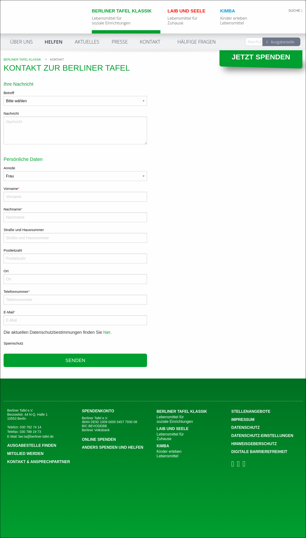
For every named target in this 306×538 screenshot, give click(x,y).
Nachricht (11, 113)
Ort (6, 271)
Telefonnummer (75, 291)
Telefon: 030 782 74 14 (24, 427)
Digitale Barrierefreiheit (259, 452)
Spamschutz (13, 343)
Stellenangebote (251, 411)
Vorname (75, 188)
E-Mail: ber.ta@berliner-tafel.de (30, 436)
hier (106, 332)
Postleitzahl (13, 250)
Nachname (75, 208)
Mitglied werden (25, 454)
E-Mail (75, 311)
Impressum (243, 420)
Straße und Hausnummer (24, 230)
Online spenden (99, 439)
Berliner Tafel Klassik (190, 416)
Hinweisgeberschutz (254, 444)
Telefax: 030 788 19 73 (24, 432)
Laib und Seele (190, 434)
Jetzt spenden (261, 57)
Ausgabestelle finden (31, 445)
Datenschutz (245, 427)
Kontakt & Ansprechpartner (38, 462)
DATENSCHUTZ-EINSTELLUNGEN (262, 436)
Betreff (9, 93)
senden (75, 360)
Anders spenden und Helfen (112, 447)
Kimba (190, 451)
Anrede (9, 168)
